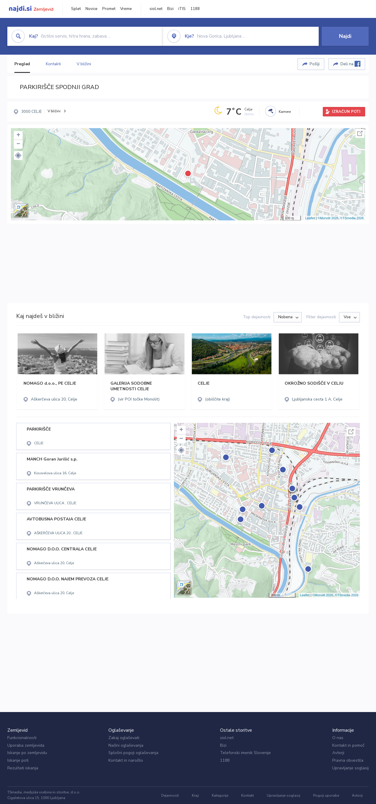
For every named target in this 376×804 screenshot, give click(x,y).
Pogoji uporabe (326, 795)
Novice (91, 8)
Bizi (170, 8)
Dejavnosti (170, 795)
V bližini (84, 64)
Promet (108, 8)
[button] (18, 155)
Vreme (126, 8)
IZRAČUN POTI (346, 111)
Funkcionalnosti (21, 738)
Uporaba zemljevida (25, 745)
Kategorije (220, 795)
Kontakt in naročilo (125, 760)
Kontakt (247, 795)
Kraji (195, 795)
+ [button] (18, 135)
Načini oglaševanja (125, 745)
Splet (76, 8)
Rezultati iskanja (22, 768)
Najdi (345, 36)
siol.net (156, 8)
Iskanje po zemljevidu (27, 753)
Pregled (22, 64)
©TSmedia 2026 (352, 218)
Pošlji (315, 64)
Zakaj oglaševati (123, 738)
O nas (337, 738)
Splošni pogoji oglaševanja (133, 753)
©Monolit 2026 (328, 218)
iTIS (182, 8)
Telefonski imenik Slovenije (245, 753)
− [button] (18, 144)
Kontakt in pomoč (348, 745)
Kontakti (53, 64)
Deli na (350, 64)
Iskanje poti (17, 760)
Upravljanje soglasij (350, 768)
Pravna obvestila (347, 760)
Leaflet (310, 218)
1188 (195, 8)
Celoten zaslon (359, 133)
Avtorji (338, 753)
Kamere (285, 111)
